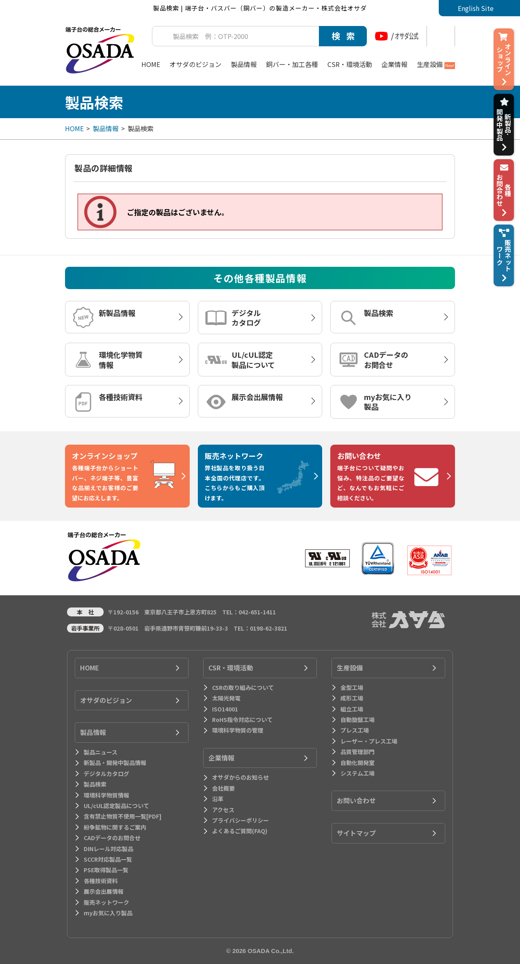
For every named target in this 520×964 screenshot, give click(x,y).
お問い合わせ (356, 800)
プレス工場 (354, 730)
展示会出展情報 (257, 396)
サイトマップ (356, 833)
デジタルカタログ (246, 317)
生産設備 (436, 64)
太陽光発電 (226, 698)
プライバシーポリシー (240, 820)
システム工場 (357, 773)
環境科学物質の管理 (237, 730)
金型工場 (351, 687)
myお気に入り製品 (388, 401)
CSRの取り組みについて (243, 687)
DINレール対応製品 (108, 849)
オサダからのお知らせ (240, 777)
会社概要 (223, 788)
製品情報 (244, 64)
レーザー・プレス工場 (368, 741)
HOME (150, 64)
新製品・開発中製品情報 (115, 763)
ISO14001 (225, 709)
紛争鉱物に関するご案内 (115, 827)
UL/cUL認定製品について (253, 359)
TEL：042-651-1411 (249, 612)
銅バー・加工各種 (292, 64)
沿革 (217, 799)
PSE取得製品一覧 (106, 870)
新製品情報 (117, 312)
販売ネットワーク (106, 902)
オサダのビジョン (195, 64)
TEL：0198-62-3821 (260, 628)
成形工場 (351, 698)
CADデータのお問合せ (386, 359)
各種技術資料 (121, 396)
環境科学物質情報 (106, 795)
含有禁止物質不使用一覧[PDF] (123, 816)
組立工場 (351, 709)
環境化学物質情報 (121, 359)
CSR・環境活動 (349, 64)
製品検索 (378, 312)
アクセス (223, 810)
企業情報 (394, 64)
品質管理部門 (357, 752)
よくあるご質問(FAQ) (239, 831)
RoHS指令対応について (242, 719)
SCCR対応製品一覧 (108, 859)
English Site (476, 8)
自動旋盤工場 (357, 719)
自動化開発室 (357, 763)
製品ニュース (100, 752)
